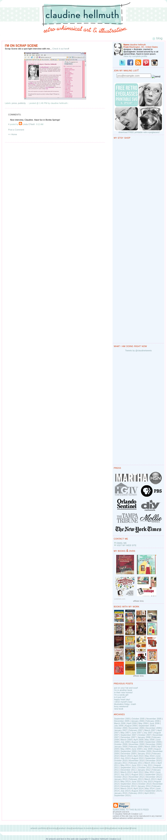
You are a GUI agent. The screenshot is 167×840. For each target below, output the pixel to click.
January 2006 (137, 721)
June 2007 (137, 732)
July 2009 (147, 749)
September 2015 (122, 795)
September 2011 (128, 767)
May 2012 (149, 772)
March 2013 (150, 779)
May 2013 (125, 781)
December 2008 (153, 744)
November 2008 (136, 744)
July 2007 (147, 732)
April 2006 (132, 723)
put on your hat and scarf (126, 688)
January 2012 (143, 770)
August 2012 (137, 774)
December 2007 (128, 737)
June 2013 (137, 781)
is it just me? (120, 697)
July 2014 (125, 791)
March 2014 (126, 788)
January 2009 (120, 746)
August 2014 (137, 791)
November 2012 (136, 777)
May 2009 (125, 749)
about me (116, 828)
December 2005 (121, 721)
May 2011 (125, 765)
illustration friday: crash (125, 704)
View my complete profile (135, 56)
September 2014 (153, 791)
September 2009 (128, 751)
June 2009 (137, 749)
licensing (53, 828)
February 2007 (136, 730)
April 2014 (138, 788)
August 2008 (137, 742)
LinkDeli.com (119, 599)
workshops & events (82, 828)
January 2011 (120, 763)
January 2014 (143, 786)
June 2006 (154, 723)
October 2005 (138, 718)
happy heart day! (122, 699)
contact (125, 828)
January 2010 (143, 753)
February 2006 (153, 721)
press (14, 103)
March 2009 (150, 746)
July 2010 (125, 758)
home (134, 828)
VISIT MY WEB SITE (126, 545)
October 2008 (120, 744)
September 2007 (128, 735)
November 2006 (136, 728)
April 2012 (138, 772)
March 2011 (150, 763)
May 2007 (125, 732)
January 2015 (120, 793)
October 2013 (144, 784)
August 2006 (131, 725)
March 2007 (150, 730)
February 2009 (136, 746)
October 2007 (144, 735)
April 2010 (138, 756)
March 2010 (126, 756)
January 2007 (120, 730)
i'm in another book (123, 690)
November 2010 (136, 760)
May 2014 (149, 788)
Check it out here (60, 48)
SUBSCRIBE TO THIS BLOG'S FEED (131, 809)
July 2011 (147, 765)
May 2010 (149, 756)
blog (108, 828)
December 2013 (128, 786)
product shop (65, 828)
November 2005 (153, 718)
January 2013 (120, 779)
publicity (22, 103)
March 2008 (126, 739)
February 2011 (136, 763)
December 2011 (128, 770)
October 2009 (144, 751)
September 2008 (153, 742)
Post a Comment (16, 130)
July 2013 (147, 781)
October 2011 (144, 767)
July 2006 (118, 725)
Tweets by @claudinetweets (138, 350)
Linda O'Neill (29, 124)
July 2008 (125, 742)
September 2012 (153, 774)
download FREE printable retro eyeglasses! (139, 132)
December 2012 (153, 777)
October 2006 (120, 728)
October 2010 (120, 760)
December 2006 (153, 728)
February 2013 (136, 779)
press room (99, 828)
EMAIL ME (121, 543)
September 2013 (128, 784)
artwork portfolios (39, 828)
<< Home (12, 134)
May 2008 (149, 739)
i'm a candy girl (121, 695)
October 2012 (120, 777)
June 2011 (137, 765)
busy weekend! (121, 706)
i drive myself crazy (123, 702)
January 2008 (143, 737)
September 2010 (153, 758)
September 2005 (122, 718)
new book (118, 709)
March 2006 (119, 723)
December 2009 (128, 753)
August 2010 (137, 758)
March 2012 (126, 772)
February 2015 (136, 793)
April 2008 (138, 739)
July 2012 (125, 774)
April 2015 (149, 793)
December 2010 (153, 760)
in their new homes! (123, 692)
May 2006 (143, 723)
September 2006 (146, 725)
